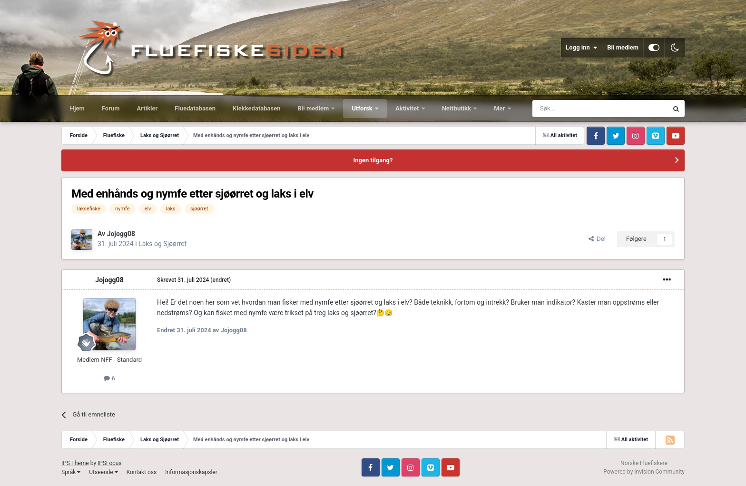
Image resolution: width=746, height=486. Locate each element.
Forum (111, 108)
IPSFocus (109, 463)
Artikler (147, 108)
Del (597, 238)
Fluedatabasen (195, 108)
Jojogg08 (121, 234)
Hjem (77, 108)
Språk (70, 472)
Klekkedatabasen (256, 108)
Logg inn (581, 48)
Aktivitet (408, 108)
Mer (500, 108)
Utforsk (363, 108)
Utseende (103, 472)
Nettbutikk (457, 108)
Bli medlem (622, 47)
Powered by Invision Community (644, 471)
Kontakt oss (142, 472)
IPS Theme (75, 463)
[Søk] (573, 108)
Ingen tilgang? (373, 160)
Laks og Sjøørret (162, 244)
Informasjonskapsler (191, 472)
